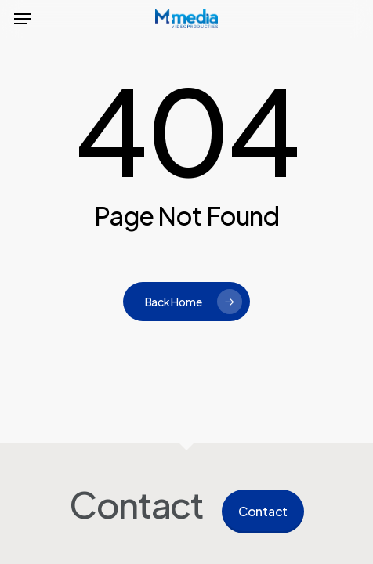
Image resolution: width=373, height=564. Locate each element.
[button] (22, 19)
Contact (263, 511)
